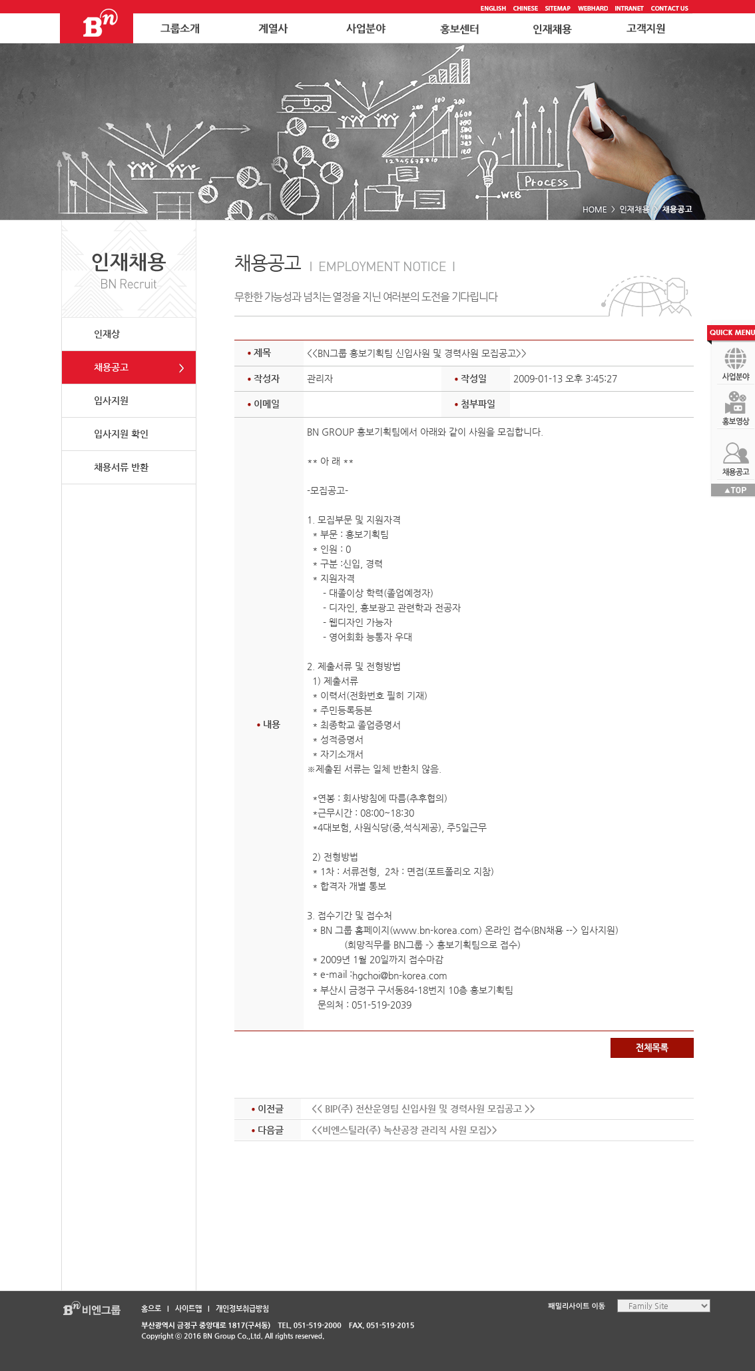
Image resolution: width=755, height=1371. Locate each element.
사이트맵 (188, 1308)
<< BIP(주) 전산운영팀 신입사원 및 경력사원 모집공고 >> (423, 1108)
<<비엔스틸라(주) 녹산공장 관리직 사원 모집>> (404, 1130)
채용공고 (111, 367)
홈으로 (151, 1308)
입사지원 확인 (121, 433)
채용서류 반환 (121, 467)
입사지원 (111, 400)
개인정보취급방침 (242, 1308)
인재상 (107, 333)
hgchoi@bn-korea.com (399, 975)
